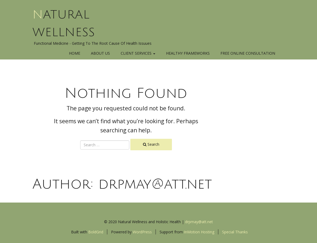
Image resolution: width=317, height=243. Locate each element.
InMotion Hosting (199, 231)
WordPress (142, 231)
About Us (100, 53)
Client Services (138, 53)
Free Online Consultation (247, 53)
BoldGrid (95, 231)
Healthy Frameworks (188, 53)
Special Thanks (235, 231)
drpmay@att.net (199, 221)
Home (74, 53)
